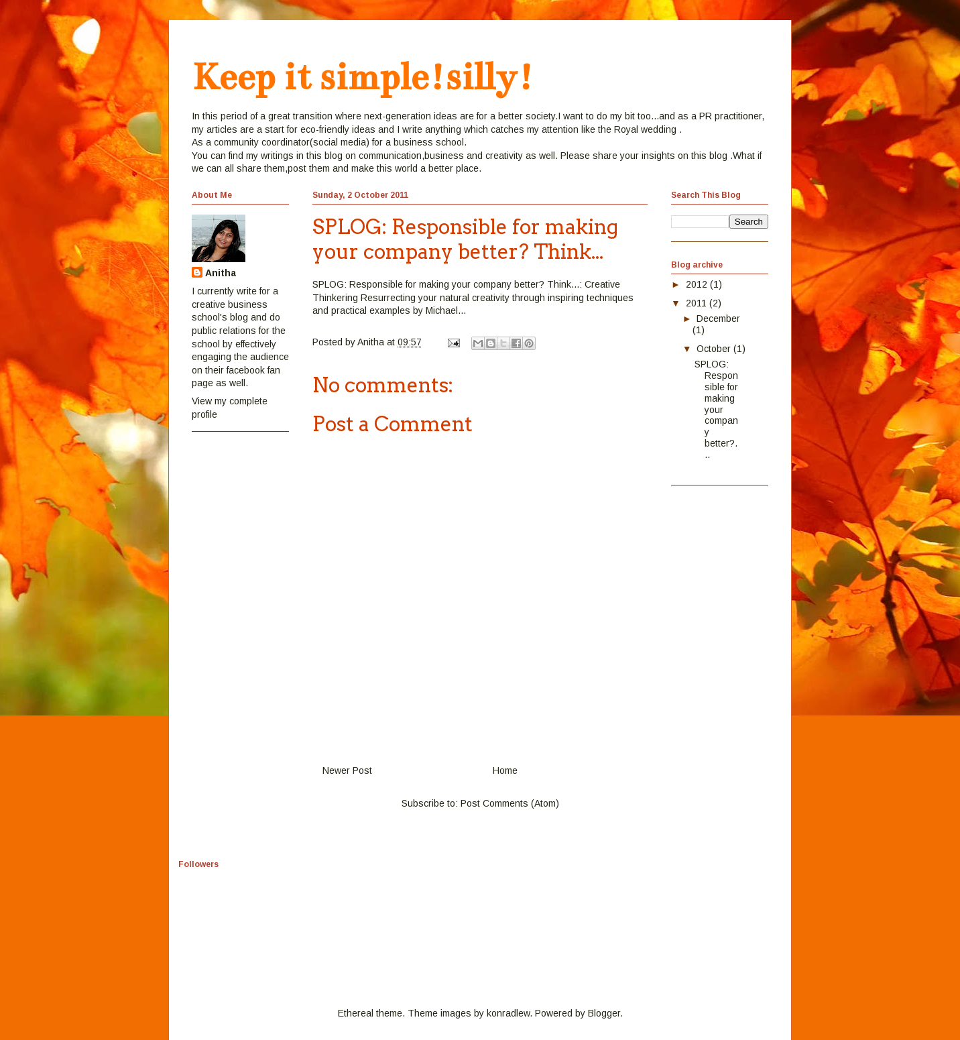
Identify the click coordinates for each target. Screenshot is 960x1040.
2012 (698, 284)
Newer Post (347, 770)
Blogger (604, 1013)
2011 (697, 303)
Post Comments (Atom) (510, 803)
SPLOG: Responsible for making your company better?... (716, 409)
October (715, 348)
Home (505, 770)
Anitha (220, 273)
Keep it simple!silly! (363, 76)
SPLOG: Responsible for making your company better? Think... (445, 284)
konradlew (508, 1013)
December (718, 318)
